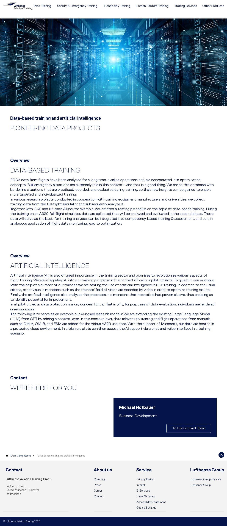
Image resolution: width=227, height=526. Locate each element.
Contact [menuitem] (181, 2)
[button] (146, 507)
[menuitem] (129, 2)
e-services (218, 2)
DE (197, 2)
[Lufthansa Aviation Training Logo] (19, 9)
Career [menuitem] (170, 2)
